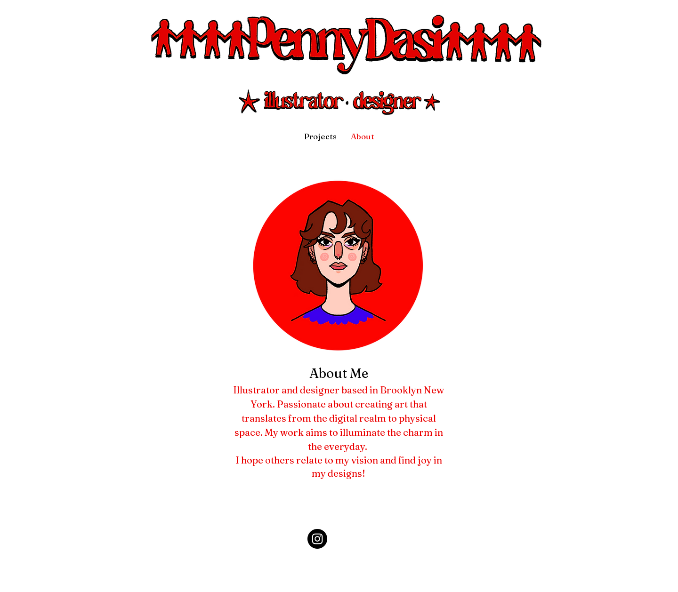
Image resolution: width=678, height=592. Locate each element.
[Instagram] (317, 539)
